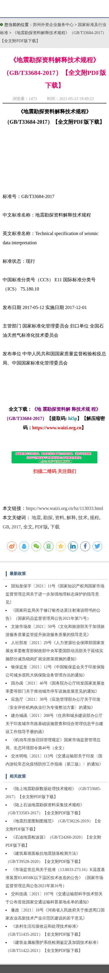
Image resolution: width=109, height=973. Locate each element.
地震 (36, 517)
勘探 (48, 517)
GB (6, 526)
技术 (82, 517)
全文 (28, 526)
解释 (71, 517)
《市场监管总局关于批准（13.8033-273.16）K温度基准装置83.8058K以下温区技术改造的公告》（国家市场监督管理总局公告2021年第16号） (55, 877)
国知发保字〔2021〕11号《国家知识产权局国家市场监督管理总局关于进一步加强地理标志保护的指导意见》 (55, 594)
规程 (94, 517)
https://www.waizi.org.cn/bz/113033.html (64, 508)
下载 (55, 526)
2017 (16, 526)
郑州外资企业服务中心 (53, 25)
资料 (59, 517)
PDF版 (41, 526)
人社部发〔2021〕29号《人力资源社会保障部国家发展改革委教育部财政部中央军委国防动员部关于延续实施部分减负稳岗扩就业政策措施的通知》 (55, 651)
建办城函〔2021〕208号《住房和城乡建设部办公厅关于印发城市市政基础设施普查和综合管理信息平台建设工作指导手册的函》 (54, 723)
